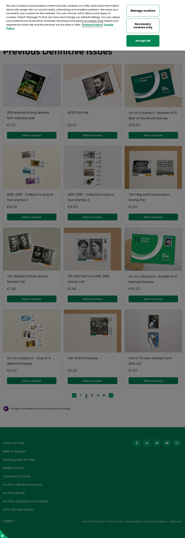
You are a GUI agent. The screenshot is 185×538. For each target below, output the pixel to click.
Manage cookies (143, 7)
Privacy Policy (92, 21)
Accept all (142, 37)
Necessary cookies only (142, 22)
